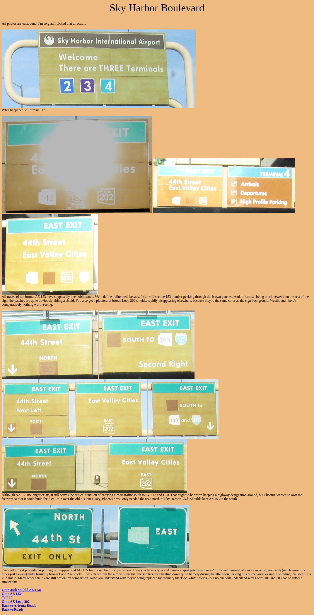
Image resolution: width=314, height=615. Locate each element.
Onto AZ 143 (11, 594)
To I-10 (7, 598)
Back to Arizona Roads (19, 605)
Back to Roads (12, 609)
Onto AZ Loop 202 (16, 601)
